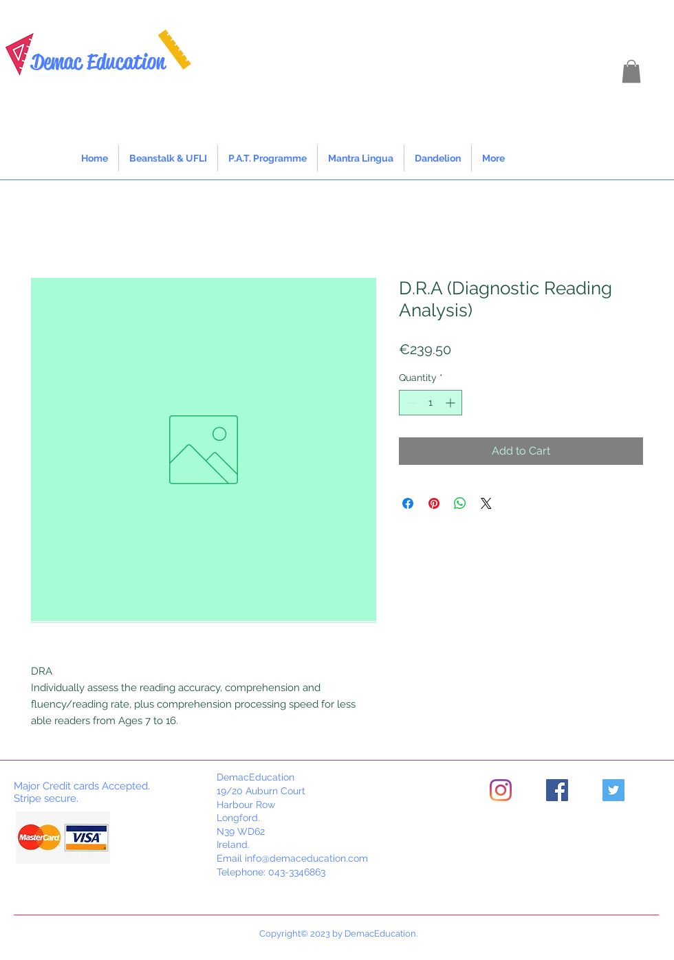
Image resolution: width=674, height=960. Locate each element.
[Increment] (451, 403)
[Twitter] (613, 790)
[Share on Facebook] (408, 503)
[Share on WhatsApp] (460, 503)
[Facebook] (557, 790)
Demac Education (98, 61)
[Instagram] (501, 790)
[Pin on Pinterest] (434, 503)
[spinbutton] (430, 403)
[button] (631, 71)
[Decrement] (409, 403)
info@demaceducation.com (306, 858)
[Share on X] (486, 503)
